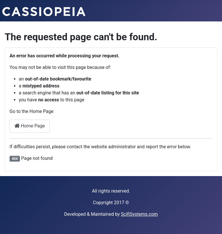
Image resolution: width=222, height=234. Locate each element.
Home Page (29, 126)
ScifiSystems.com (139, 214)
